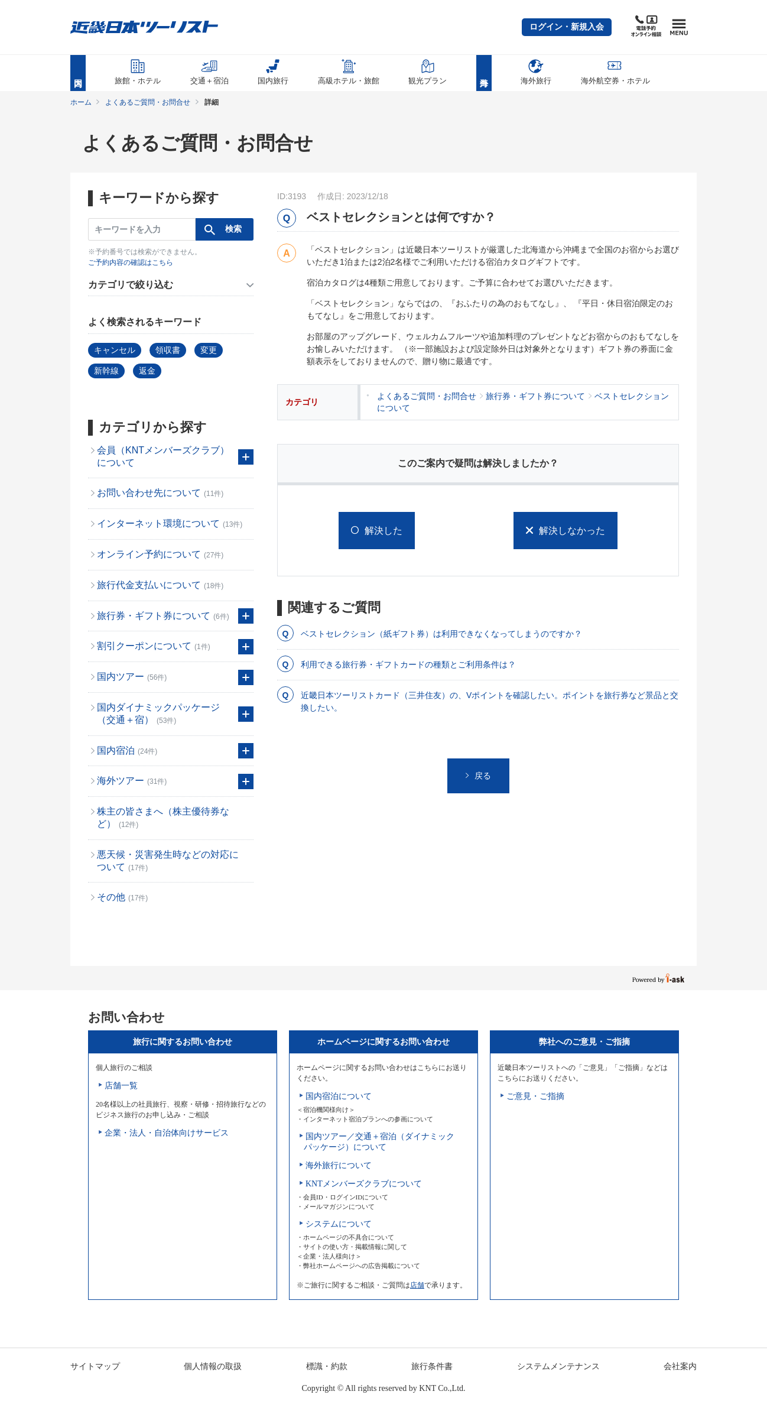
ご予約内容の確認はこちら (130, 262)
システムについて (339, 1224)
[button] (567, 27)
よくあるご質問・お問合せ (147, 102)
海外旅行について (339, 1165)
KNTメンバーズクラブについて (364, 1183)
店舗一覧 (121, 1085)
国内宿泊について (339, 1096)
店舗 (417, 1285)
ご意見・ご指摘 (535, 1096)
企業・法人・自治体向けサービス (167, 1132)
